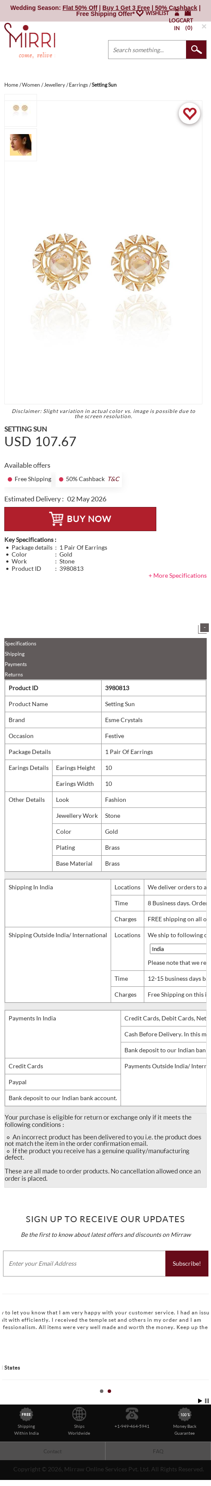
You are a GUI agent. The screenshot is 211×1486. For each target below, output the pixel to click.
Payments (16, 664)
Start (200, 1400)
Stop (207, 1400)
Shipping (15, 654)
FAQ (158, 1451)
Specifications (20, 643)
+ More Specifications (178, 575)
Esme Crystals (124, 719)
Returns (14, 674)
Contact (52, 1451)
